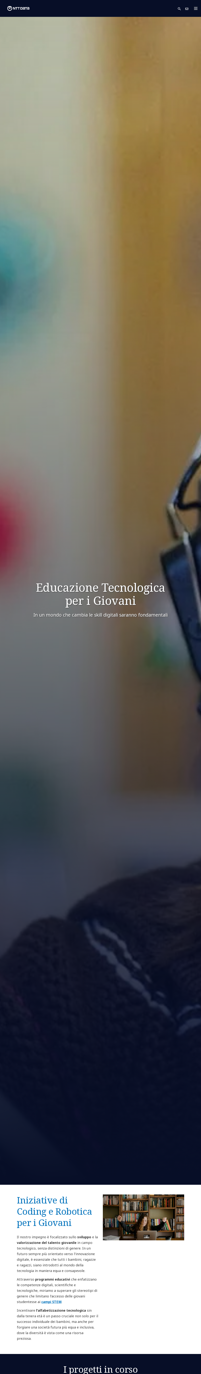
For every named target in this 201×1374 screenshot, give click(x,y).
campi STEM (51, 1301)
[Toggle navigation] (197, 8)
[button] (181, 8)
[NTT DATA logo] (15, 8)
